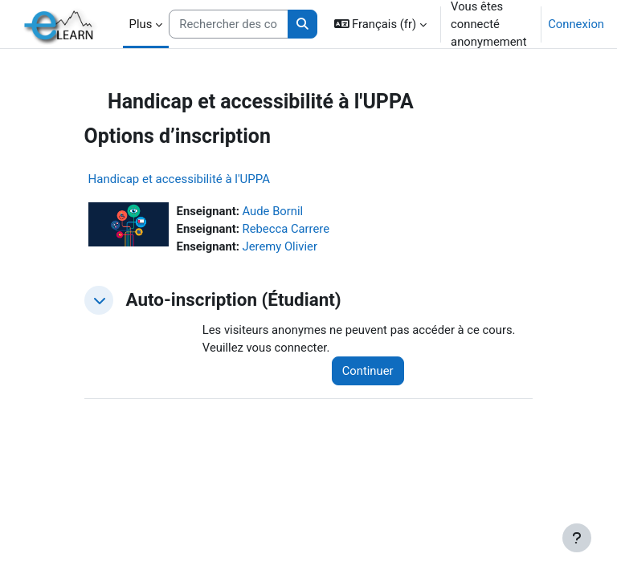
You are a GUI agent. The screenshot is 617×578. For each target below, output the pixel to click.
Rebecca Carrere (286, 229)
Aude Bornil (273, 211)
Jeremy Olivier (280, 246)
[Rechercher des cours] (228, 24)
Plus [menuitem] (141, 24)
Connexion (576, 24)
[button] (381, 24)
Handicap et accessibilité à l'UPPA (179, 179)
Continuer (368, 371)
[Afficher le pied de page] (576, 537)
